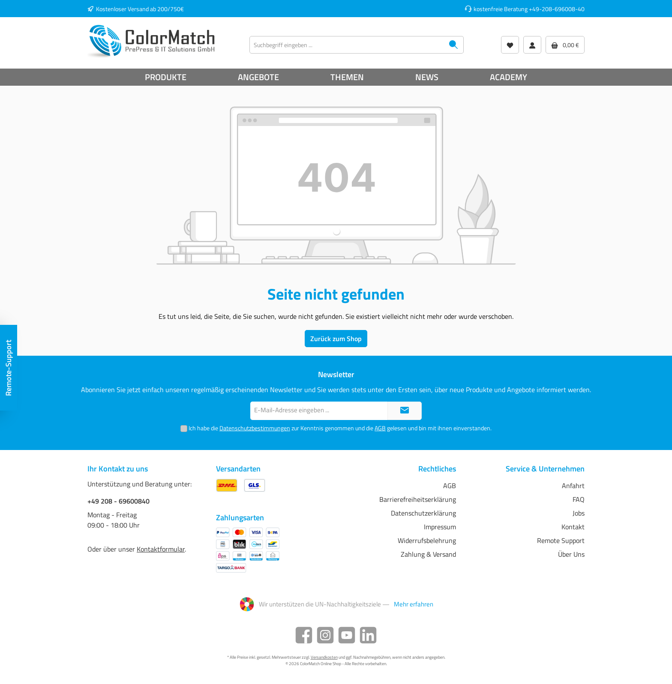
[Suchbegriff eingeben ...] (346, 45)
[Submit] (404, 411)
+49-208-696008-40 (557, 8)
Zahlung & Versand (428, 554)
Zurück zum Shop (336, 338)
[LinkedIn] (368, 635)
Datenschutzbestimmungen (254, 427)
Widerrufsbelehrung (427, 540)
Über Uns (571, 554)
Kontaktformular (161, 549)
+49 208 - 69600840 (118, 501)
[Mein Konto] (532, 45)
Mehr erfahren (413, 604)
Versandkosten (324, 657)
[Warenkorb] (565, 45)
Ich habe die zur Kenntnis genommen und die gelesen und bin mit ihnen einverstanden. (340, 427)
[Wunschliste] (510, 45)
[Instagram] (325, 635)
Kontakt (573, 527)
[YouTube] (346, 635)
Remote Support (561, 540)
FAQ (579, 499)
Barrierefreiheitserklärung (417, 499)
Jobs (579, 513)
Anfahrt (573, 485)
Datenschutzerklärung (423, 513)
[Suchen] (454, 45)
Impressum (440, 527)
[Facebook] (304, 635)
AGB (380, 427)
